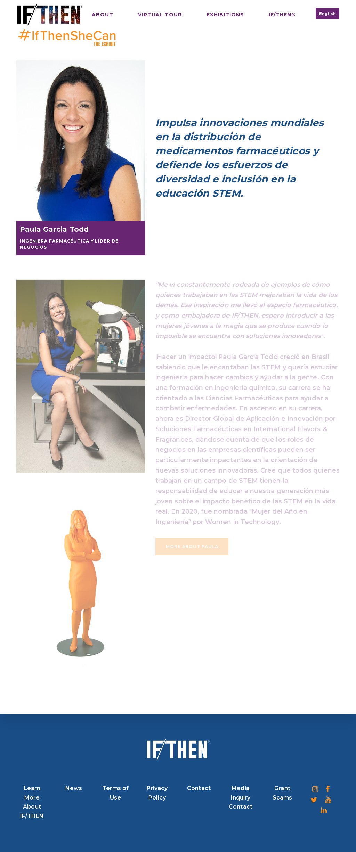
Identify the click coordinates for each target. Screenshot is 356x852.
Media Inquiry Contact (240, 797)
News (73, 788)
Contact (199, 788)
